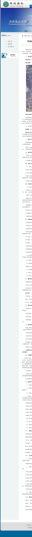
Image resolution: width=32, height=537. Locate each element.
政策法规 (10, 44)
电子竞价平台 (11, 46)
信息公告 (10, 41)
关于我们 (29, 525)
